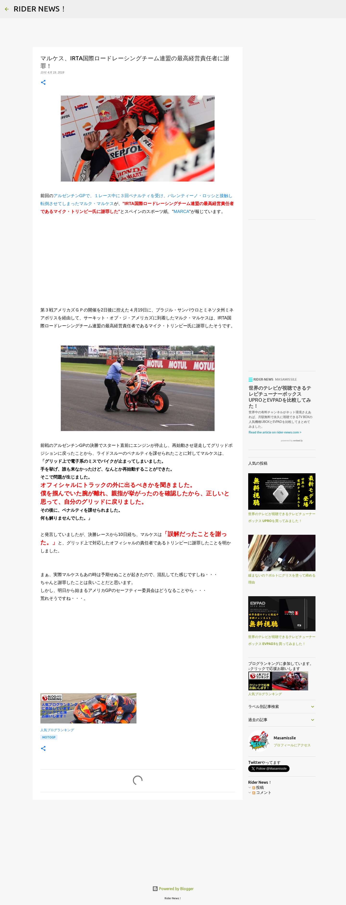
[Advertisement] (137, 257)
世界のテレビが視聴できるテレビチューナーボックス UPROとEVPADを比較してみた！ (282, 393)
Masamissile (285, 777)
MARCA (181, 211)
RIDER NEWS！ (40, 8)
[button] (43, 82)
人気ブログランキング (57, 730)
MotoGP (49, 737)
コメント (262, 831)
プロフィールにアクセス (292, 784)
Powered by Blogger (173, 889)
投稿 (258, 826)
